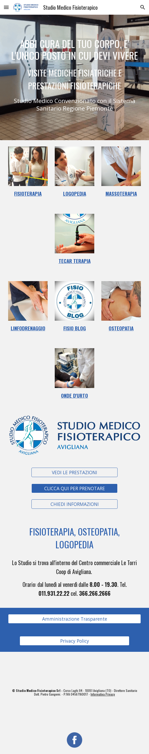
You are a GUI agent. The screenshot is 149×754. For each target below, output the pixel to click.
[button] (6, 7)
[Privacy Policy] (74, 640)
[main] (74, 77)
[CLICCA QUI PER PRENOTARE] (74, 488)
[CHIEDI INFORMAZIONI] (74, 504)
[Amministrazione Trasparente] (74, 618)
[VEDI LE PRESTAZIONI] (74, 472)
